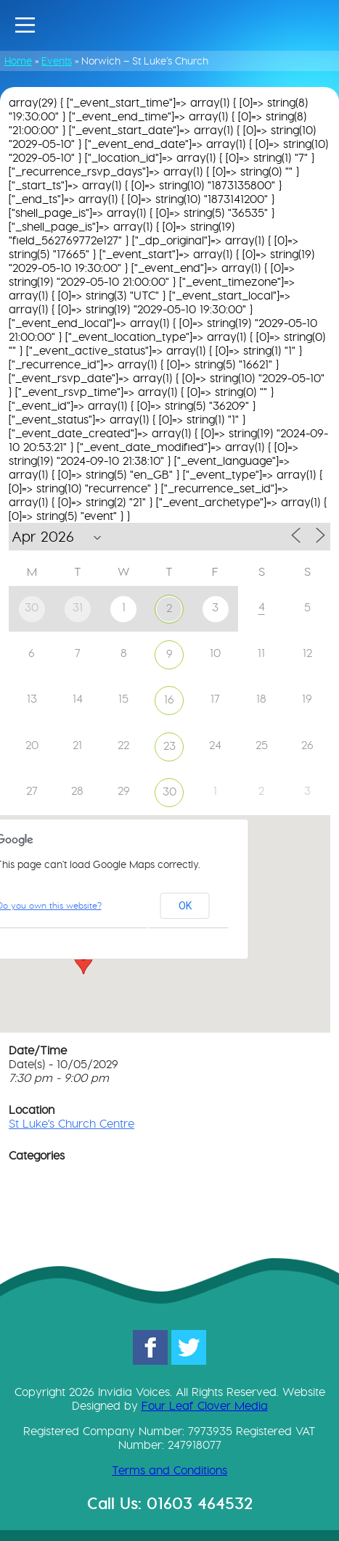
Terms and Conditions (169, 1470)
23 (169, 746)
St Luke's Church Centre (71, 1124)
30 (169, 791)
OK (185, 906)
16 (169, 699)
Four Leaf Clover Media (205, 1406)
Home (18, 61)
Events (56, 61)
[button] (83, 961)
